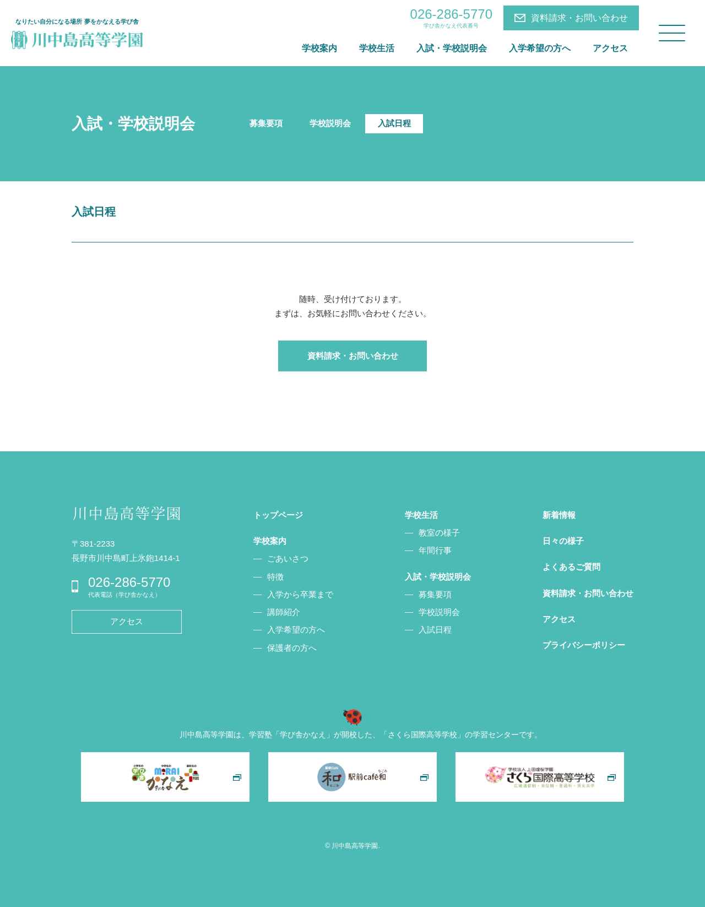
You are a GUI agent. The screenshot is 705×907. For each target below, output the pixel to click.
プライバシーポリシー (584, 645)
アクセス (610, 48)
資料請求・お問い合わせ (579, 18)
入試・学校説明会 (451, 48)
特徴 (275, 576)
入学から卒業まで (300, 594)
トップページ (278, 515)
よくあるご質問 (571, 566)
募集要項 (266, 123)
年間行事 (435, 550)
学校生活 (376, 48)
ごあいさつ (287, 558)
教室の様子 (439, 532)
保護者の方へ (292, 647)
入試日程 (394, 123)
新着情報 (559, 515)
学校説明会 (330, 123)
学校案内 (319, 48)
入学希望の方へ (540, 48)
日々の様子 (563, 541)
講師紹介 (283, 612)
